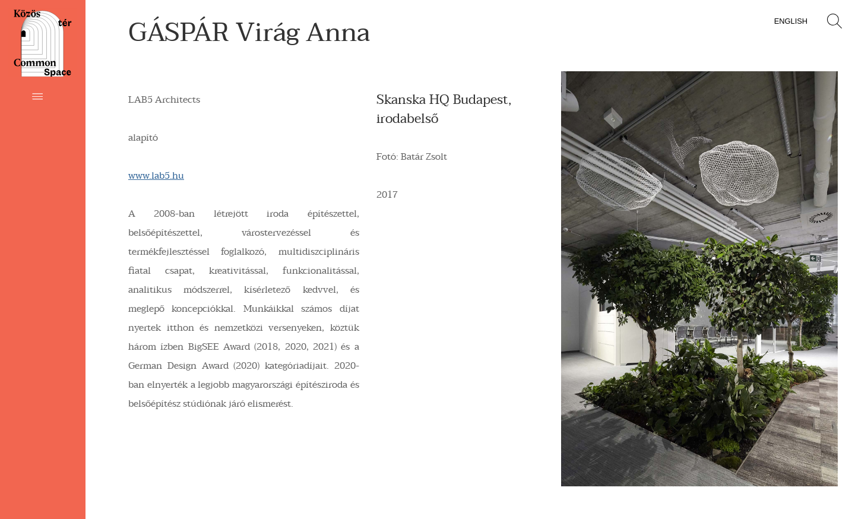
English (791, 21)
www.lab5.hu (156, 175)
